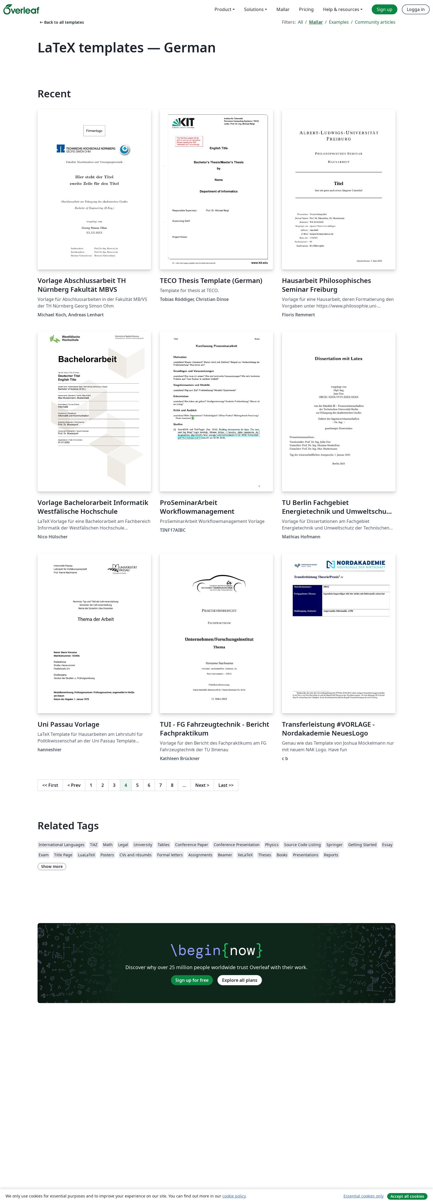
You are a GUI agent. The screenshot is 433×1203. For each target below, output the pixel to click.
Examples (339, 22)
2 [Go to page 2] (102, 785)
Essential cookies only (364, 1196)
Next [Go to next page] (202, 785)
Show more (52, 866)
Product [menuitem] (223, 9)
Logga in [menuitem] (416, 9)
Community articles (375, 22)
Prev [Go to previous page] (74, 785)
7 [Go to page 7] (160, 785)
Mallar (316, 22)
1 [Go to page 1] (91, 785)
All (300, 22)
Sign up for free (191, 980)
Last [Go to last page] (226, 785)
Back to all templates (61, 22)
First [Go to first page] (50, 785)
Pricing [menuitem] (306, 9)
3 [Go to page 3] (114, 785)
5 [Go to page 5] (137, 785)
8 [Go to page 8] (172, 785)
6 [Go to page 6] (149, 785)
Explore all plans (239, 980)
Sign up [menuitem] (384, 9)
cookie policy (233, 1196)
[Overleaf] (21, 9)
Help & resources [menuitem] (341, 9)
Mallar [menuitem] (283, 9)
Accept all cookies (407, 1196)
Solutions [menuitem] (254, 9)
